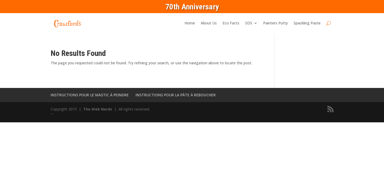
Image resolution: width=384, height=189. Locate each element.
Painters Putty (275, 22)
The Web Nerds (98, 109)
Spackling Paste (307, 22)
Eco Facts (231, 22)
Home (190, 22)
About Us (209, 22)
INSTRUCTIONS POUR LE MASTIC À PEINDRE (90, 94)
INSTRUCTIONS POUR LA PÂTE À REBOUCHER (176, 94)
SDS (248, 22)
